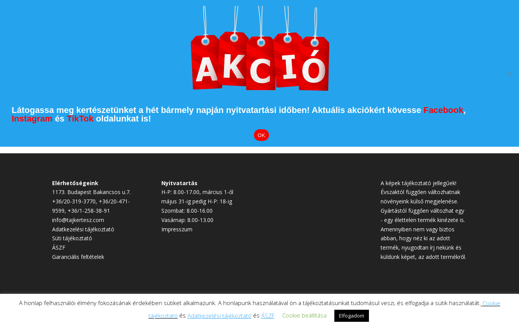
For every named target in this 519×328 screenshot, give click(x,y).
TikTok (80, 118)
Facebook (443, 110)
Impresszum (176, 229)
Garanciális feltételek (78, 256)
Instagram (32, 118)
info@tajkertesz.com (78, 220)
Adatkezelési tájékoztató (83, 229)
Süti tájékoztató (72, 238)
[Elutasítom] (509, 73)
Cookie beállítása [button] (304, 315)
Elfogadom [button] (351, 315)
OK (261, 135)
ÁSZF (58, 247)
